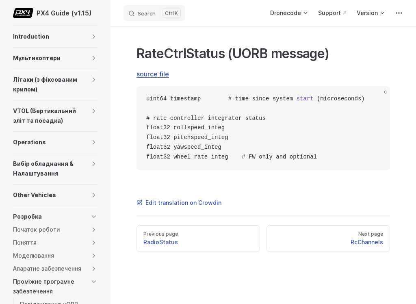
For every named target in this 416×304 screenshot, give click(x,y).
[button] (93, 36)
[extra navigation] (399, 13)
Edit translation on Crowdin (178, 202)
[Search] (154, 13)
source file (152, 74)
